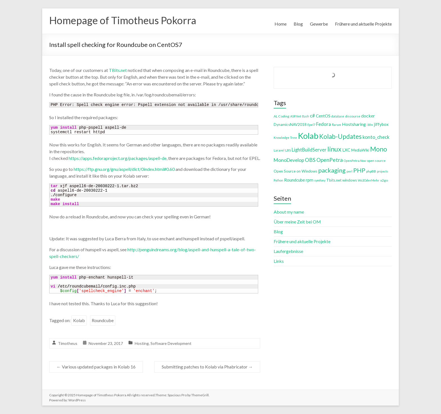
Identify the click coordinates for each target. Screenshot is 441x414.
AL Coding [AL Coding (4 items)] (281, 116)
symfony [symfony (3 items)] (319, 180)
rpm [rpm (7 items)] (309, 179)
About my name (289, 211)
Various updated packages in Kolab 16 (96, 366)
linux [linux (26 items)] (334, 149)
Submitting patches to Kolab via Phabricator (207, 366)
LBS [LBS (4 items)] (288, 150)
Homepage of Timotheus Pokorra (122, 20)
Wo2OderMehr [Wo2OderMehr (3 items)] (368, 180)
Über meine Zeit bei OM (297, 221)
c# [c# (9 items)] (312, 116)
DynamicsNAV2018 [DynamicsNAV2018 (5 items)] (290, 124)
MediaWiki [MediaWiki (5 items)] (360, 150)
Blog (298, 23)
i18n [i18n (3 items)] (370, 124)
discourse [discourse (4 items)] (352, 116)
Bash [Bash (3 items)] (305, 116)
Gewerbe (319, 23)
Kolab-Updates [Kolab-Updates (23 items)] (340, 136)
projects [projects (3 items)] (382, 171)
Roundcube (103, 320)
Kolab (79, 320)
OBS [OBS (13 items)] (310, 160)
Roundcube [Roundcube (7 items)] (294, 179)
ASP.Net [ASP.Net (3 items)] (295, 116)
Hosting (142, 343)
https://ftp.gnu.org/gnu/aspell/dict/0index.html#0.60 (124, 169)
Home (280, 23)
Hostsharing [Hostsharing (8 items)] (354, 124)
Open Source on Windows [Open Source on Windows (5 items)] (295, 171)
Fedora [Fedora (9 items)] (323, 124)
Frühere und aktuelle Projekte (363, 23)
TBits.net (118, 70)
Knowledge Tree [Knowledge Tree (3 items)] (285, 137)
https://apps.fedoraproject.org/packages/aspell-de (117, 158)
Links (279, 261)
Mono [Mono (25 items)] (378, 149)
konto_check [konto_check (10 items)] (376, 137)
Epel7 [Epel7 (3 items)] (311, 124)
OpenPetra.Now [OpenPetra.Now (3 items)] (355, 160)
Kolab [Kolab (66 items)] (308, 136)
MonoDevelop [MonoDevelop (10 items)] (289, 160)
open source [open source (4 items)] (376, 161)
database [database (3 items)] (337, 116)
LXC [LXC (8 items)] (346, 149)
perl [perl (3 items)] (349, 171)
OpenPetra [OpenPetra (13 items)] (329, 160)
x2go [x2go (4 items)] (384, 180)
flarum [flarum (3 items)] (336, 124)
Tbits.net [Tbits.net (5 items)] (333, 180)
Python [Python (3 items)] (278, 180)
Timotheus (67, 343)
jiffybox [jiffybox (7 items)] (381, 124)
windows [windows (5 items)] (349, 180)
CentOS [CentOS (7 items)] (323, 115)
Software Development (171, 343)
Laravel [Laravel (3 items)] (279, 150)
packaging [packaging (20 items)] (332, 170)
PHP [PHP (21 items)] (359, 170)
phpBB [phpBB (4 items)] (371, 171)
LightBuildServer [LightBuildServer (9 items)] (309, 150)
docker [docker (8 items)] (368, 115)
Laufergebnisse (288, 251)
